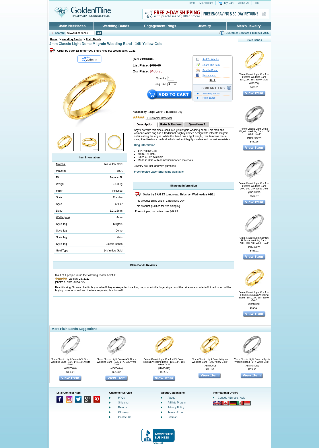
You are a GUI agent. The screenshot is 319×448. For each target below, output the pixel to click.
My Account (206, 2)
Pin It (213, 80)
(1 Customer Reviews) (159, 118)
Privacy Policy (176, 407)
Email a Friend (210, 70)
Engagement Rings (160, 26)
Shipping (123, 402)
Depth (59, 210)
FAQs (121, 397)
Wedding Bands (116, 26)
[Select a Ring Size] (172, 84)
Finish (59, 190)
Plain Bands (93, 39)
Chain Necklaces (71, 26)
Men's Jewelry (249, 26)
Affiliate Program (177, 402)
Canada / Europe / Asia (231, 397)
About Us (243, 2)
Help (256, 2)
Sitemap (172, 417)
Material (61, 164)
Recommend (209, 75)
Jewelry (204, 26)
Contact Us (124, 417)
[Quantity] (170, 78)
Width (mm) (63, 217)
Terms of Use (175, 412)
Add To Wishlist (210, 59)
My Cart (228, 2)
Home (191, 2)
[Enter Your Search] (80, 33)
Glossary (123, 412)
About (171, 397)
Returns (122, 407)
